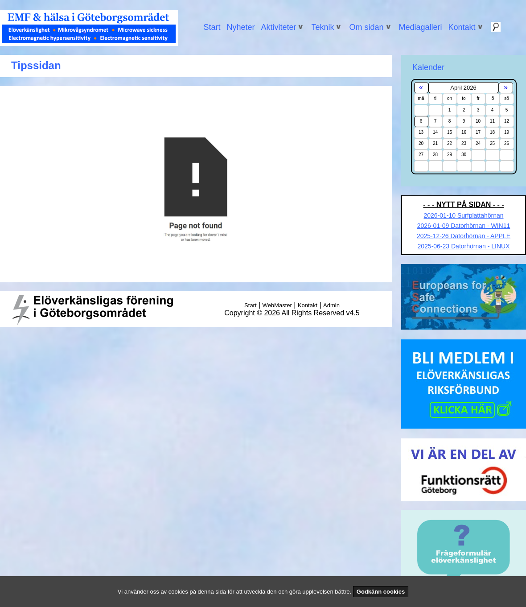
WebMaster (277, 305)
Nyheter (240, 27)
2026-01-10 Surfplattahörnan (463, 215)
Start (211, 27)
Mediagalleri (420, 27)
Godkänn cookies (381, 591)
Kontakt (307, 305)
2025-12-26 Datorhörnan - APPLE (463, 235)
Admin (331, 305)
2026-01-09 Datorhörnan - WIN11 (463, 225)
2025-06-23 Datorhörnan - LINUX (463, 246)
